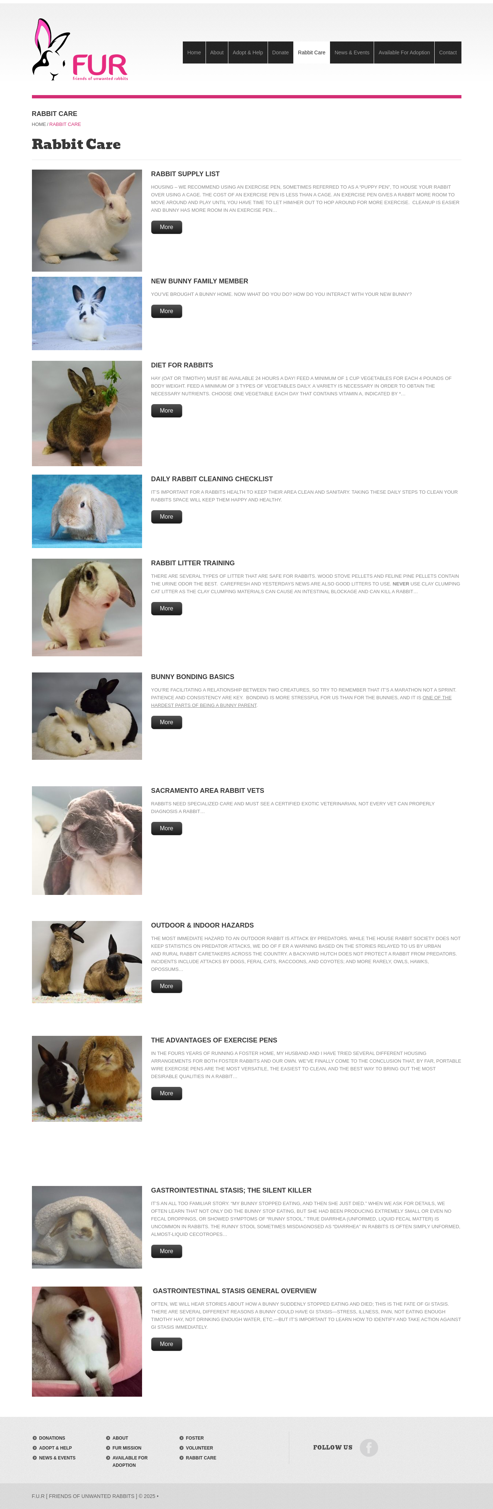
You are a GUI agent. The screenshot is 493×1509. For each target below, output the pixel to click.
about (120, 1438)
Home (194, 52)
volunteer (199, 1448)
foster (195, 1438)
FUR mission (127, 1448)
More (166, 227)
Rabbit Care (312, 52)
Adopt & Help (248, 52)
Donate (280, 52)
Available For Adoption (404, 52)
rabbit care (201, 1458)
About (217, 52)
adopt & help (55, 1448)
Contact (448, 52)
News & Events (351, 52)
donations (52, 1438)
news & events (57, 1458)
